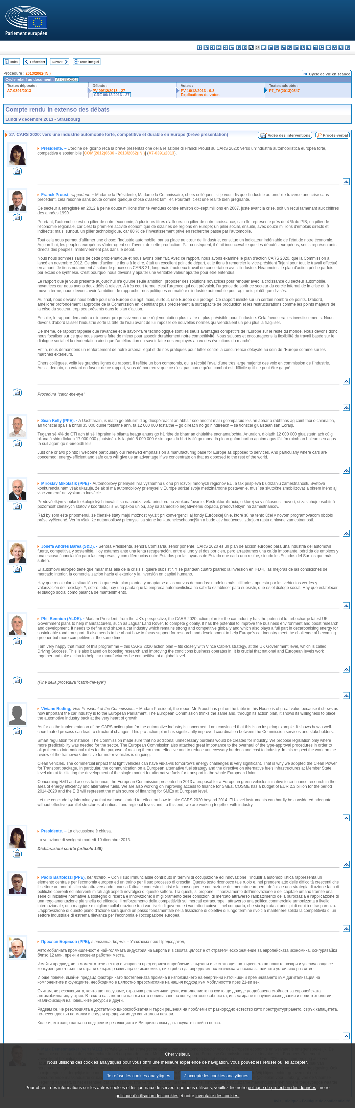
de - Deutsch (225, 47)
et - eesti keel (231, 47)
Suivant (57, 62)
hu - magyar (289, 47)
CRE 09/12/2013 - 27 (111, 95)
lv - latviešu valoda (276, 47)
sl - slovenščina (334, 47)
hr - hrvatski (263, 47)
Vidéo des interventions (289, 135)
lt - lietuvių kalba (283, 47)
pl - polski (308, 47)
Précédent (37, 62)
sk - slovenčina (328, 47)
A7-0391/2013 (19, 91)
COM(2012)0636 (99, 153)
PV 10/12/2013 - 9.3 (198, 91)
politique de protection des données (282, 1096)
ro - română (321, 47)
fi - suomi (341, 47)
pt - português (315, 47)
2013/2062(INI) (38, 73)
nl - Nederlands (302, 47)
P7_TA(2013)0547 (284, 91)
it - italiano (270, 47)
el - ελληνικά (238, 47)
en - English (244, 47)
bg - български (199, 47)
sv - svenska (347, 47)
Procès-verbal (335, 135)
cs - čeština (212, 47)
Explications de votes (200, 95)
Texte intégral (89, 62)
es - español (206, 47)
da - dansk (218, 47)
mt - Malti (296, 47)
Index (14, 62)
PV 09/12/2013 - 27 (109, 91)
